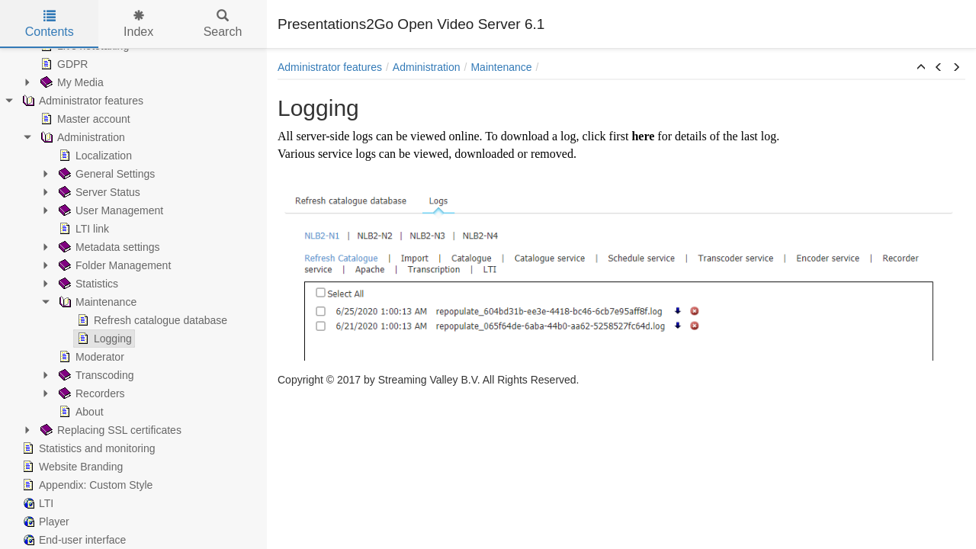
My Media (70, 82)
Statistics (87, 283)
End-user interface (72, 540)
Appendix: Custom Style (85, 485)
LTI (36, 503)
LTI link (82, 229)
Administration (81, 137)
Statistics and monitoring (87, 448)
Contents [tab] (49, 24)
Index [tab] (138, 24)
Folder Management (113, 265)
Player (44, 521)
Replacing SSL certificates (109, 430)
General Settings (105, 174)
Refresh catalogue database (150, 320)
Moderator (90, 357)
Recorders (90, 393)
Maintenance (96, 302)
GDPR (62, 64)
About (80, 412)
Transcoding (95, 375)
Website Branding (71, 467)
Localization (94, 155)
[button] (921, 67)
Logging (103, 338)
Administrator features (81, 101)
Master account (83, 119)
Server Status (98, 192)
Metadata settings (108, 247)
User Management (109, 210)
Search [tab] (223, 24)
